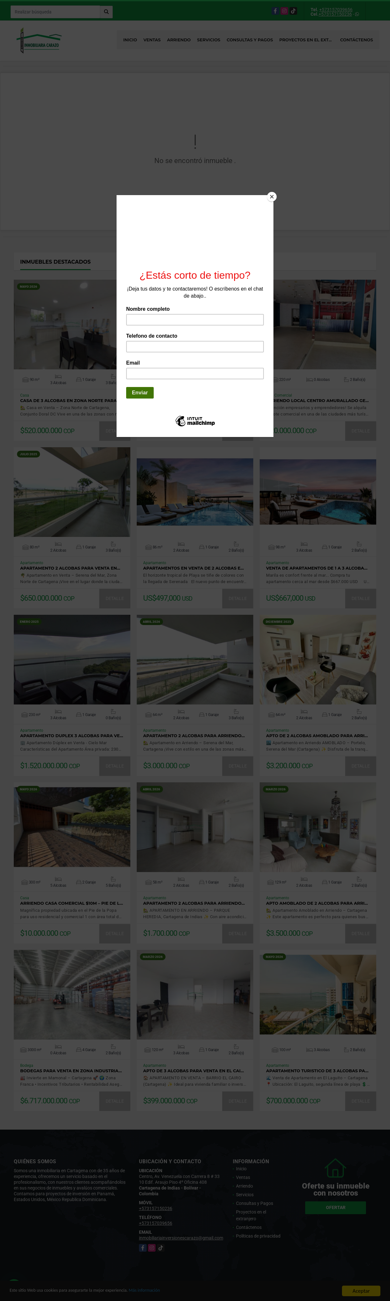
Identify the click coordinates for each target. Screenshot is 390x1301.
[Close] (272, 197)
